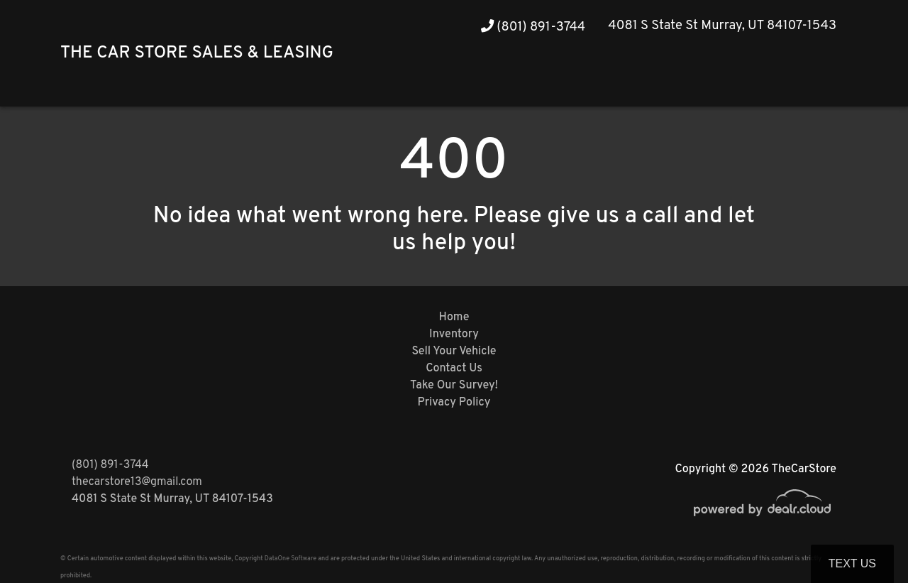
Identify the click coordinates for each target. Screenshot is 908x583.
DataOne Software (290, 558)
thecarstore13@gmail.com (137, 482)
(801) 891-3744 (533, 27)
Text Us (852, 563)
